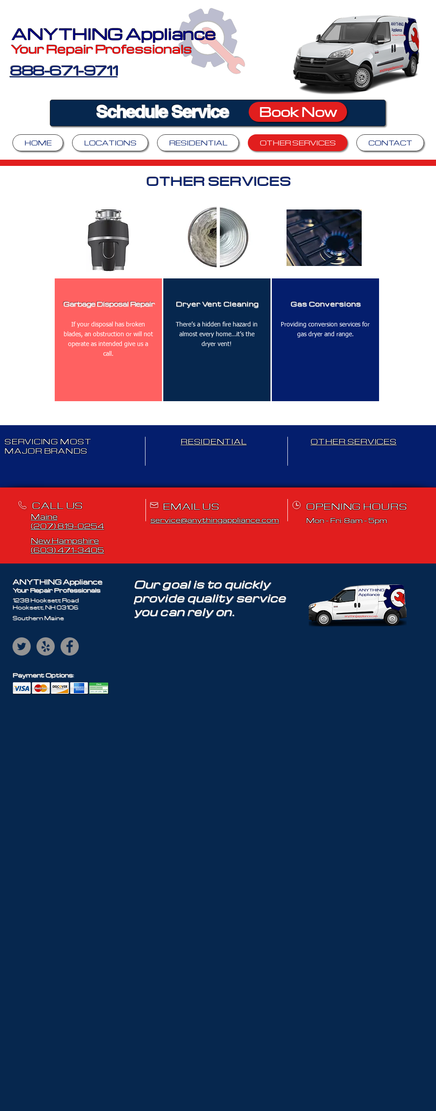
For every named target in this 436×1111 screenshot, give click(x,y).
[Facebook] (70, 646)
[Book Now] (298, 112)
